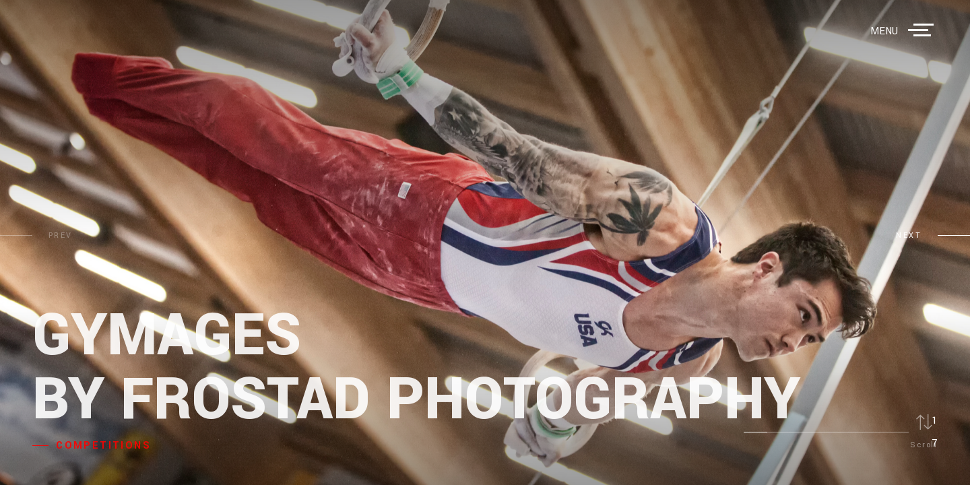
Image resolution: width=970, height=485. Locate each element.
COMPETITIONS (103, 446)
